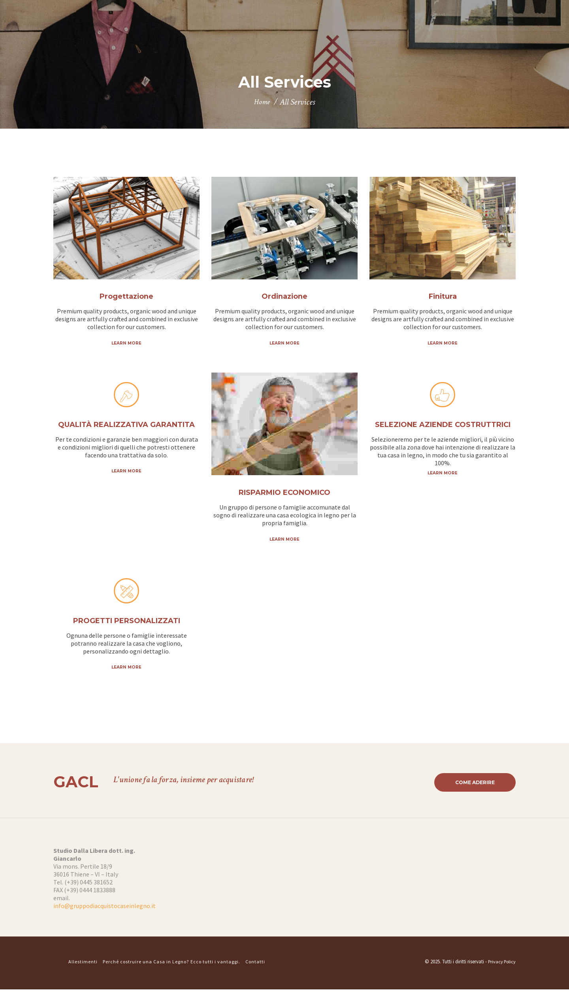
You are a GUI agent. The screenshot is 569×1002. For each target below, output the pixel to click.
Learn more (127, 343)
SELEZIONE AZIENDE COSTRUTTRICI (442, 435)
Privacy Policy (500, 974)
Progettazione (126, 296)
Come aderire (471, 794)
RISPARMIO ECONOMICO (284, 493)
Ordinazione (284, 296)
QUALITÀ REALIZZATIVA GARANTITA (126, 435)
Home (262, 102)
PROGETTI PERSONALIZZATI (126, 631)
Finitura (443, 296)
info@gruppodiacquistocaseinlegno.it (104, 919)
